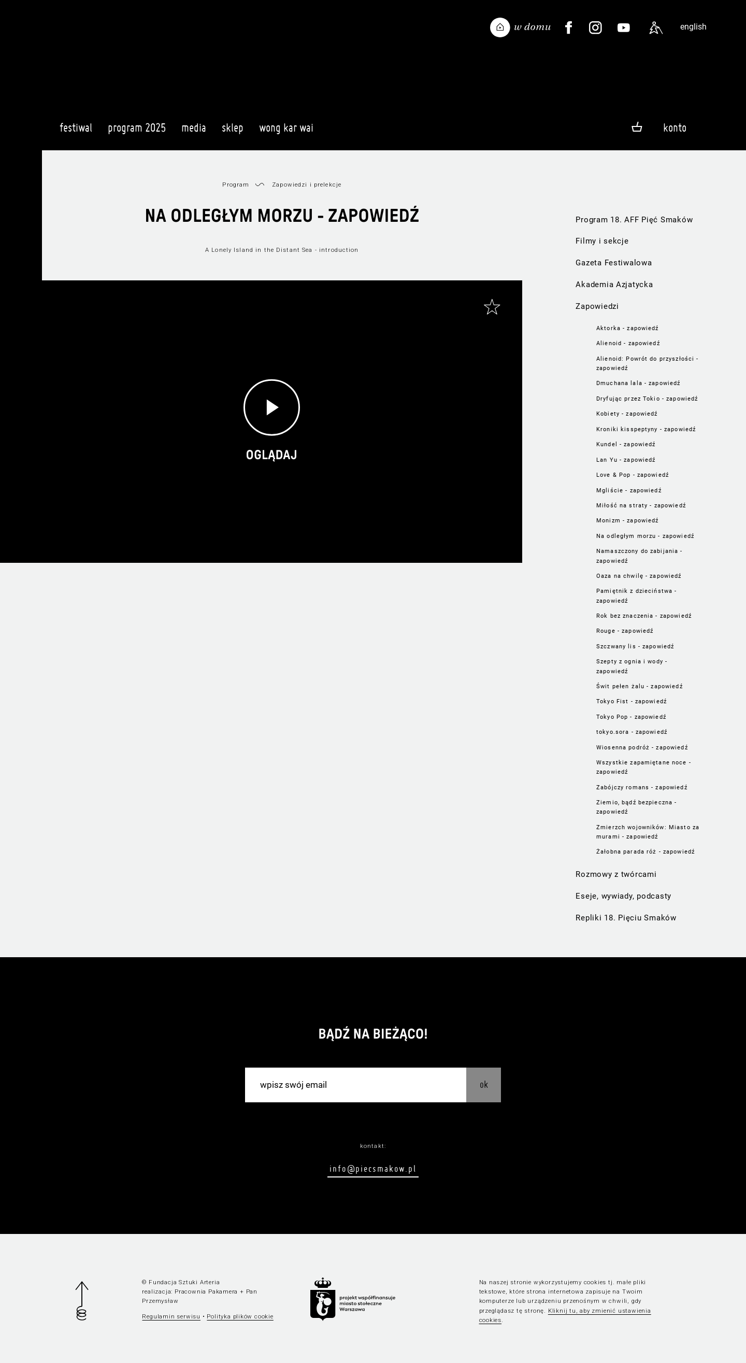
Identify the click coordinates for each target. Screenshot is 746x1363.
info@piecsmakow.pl (372, 1168)
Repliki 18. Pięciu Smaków (626, 917)
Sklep (232, 132)
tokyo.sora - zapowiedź (631, 731)
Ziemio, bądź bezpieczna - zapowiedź (636, 807)
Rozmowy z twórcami (616, 874)
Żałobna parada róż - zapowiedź (645, 851)
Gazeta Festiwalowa (614, 262)
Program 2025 (137, 132)
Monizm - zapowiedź (627, 520)
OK (484, 1084)
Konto (674, 127)
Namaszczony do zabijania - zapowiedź (639, 555)
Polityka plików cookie (240, 1316)
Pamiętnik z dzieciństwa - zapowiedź (636, 595)
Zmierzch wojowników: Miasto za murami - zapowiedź (647, 832)
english (693, 27)
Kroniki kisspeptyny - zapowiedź (646, 429)
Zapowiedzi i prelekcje (306, 184)
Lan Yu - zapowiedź (625, 459)
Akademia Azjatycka (614, 284)
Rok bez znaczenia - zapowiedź (644, 615)
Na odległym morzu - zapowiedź (645, 535)
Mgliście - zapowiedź (629, 490)
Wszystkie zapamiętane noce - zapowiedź (643, 767)
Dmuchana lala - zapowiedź (638, 383)
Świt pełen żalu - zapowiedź (639, 686)
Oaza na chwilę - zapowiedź (638, 575)
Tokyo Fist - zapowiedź (631, 701)
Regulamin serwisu (171, 1316)
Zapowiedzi (597, 306)
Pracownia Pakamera (206, 1291)
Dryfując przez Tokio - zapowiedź (647, 398)
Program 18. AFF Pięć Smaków (634, 219)
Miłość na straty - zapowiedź (641, 505)
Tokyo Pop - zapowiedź (631, 716)
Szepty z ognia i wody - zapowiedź (631, 666)
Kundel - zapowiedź (625, 444)
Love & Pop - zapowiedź (632, 474)
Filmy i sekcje (602, 241)
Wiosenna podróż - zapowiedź (642, 747)
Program (235, 184)
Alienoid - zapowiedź (628, 343)
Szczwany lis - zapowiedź (635, 646)
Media (193, 132)
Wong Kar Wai (286, 132)
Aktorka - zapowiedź (627, 328)
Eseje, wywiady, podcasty (623, 896)
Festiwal (76, 132)
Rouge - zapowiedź (624, 630)
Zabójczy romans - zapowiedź (641, 787)
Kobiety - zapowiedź (627, 413)
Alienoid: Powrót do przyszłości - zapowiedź (647, 363)
